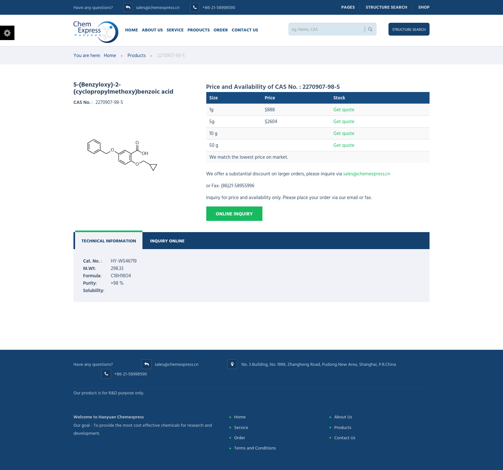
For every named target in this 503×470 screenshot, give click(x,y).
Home (131, 29)
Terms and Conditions (255, 447)
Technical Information (108, 240)
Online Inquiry (234, 213)
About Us (152, 29)
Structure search (386, 7)
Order (221, 29)
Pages (348, 7)
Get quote (343, 109)
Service (174, 29)
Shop (424, 7)
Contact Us (344, 437)
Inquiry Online (167, 240)
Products (199, 29)
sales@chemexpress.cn (157, 7)
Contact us (245, 29)
